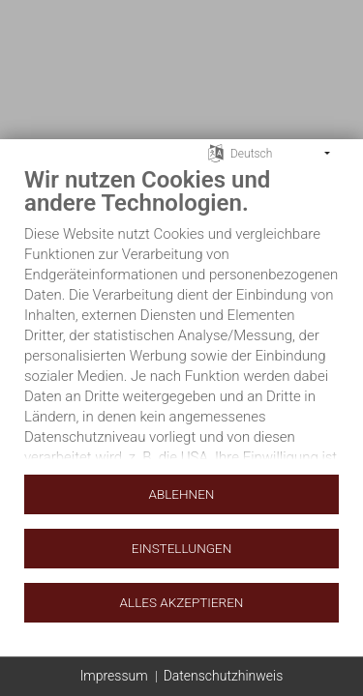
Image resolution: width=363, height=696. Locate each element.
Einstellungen (181, 548)
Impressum (114, 675)
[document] (181, 319)
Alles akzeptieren (182, 602)
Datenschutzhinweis (224, 675)
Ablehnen (182, 494)
